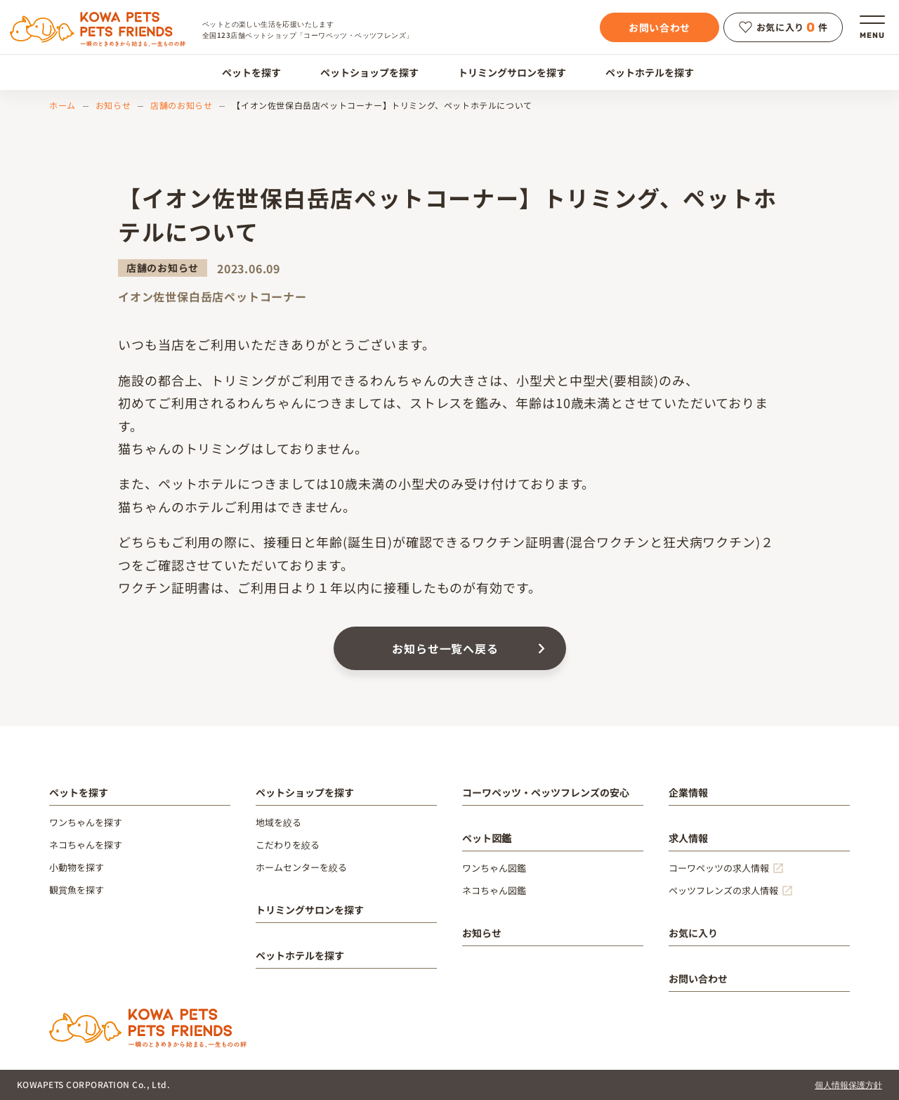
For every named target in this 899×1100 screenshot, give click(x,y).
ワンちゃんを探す (85, 822)
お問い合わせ (659, 27)
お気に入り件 (783, 27)
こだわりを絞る (288, 844)
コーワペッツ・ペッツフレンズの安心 (545, 792)
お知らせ (113, 105)
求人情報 (688, 838)
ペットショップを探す (361, 72)
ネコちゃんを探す (85, 844)
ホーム (62, 105)
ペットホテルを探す (641, 72)
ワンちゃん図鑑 (494, 868)
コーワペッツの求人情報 (719, 868)
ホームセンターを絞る (301, 867)
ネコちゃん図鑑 (494, 890)
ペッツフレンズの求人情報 (723, 890)
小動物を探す (76, 867)
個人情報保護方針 (848, 1084)
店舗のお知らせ (181, 105)
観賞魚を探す (76, 889)
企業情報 (688, 792)
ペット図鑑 (486, 838)
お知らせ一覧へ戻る (445, 648)
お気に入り (693, 933)
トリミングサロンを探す (504, 72)
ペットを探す (243, 72)
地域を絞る (278, 822)
